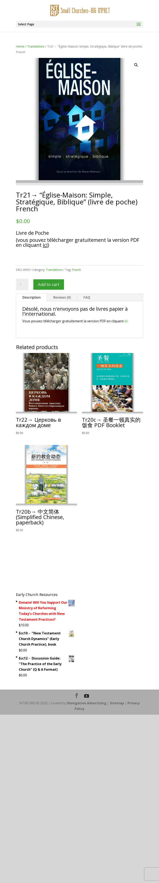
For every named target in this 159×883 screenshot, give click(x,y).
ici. (126, 321)
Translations (35, 46)
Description (31, 297)
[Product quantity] (22, 284)
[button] (136, 65)
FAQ (86, 297)
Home (20, 46)
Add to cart (48, 284)
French (76, 270)
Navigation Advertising (86, 703)
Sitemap (117, 703)
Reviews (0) (62, 297)
